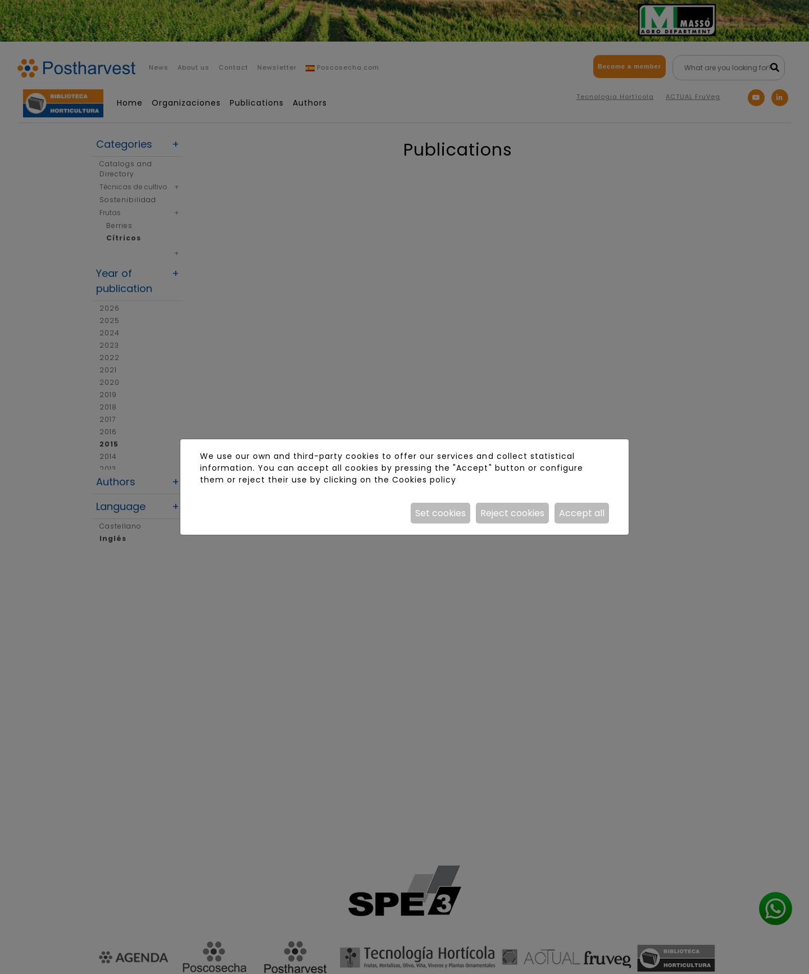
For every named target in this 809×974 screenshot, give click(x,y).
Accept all (582, 513)
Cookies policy (424, 479)
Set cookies (440, 513)
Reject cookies (512, 513)
